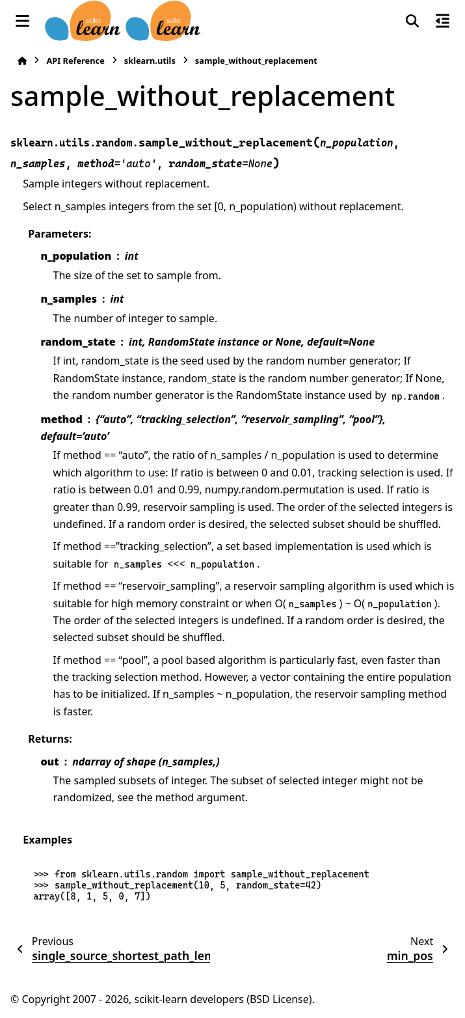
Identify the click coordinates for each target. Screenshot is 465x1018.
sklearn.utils (150, 60)
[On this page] (443, 21)
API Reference (75, 60)
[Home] (22, 61)
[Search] (412, 21)
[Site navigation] (22, 21)
